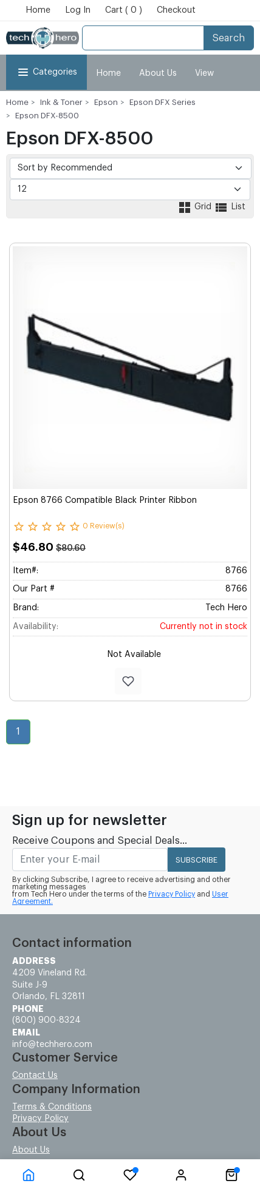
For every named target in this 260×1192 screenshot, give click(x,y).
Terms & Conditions (52, 1107)
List (229, 207)
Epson (106, 102)
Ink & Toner (61, 102)
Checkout (176, 10)
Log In (78, 10)
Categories (46, 72)
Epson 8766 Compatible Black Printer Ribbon (105, 500)
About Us (158, 73)
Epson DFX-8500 (47, 116)
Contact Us (35, 1075)
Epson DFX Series (162, 102)
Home (38, 10)
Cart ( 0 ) (123, 10)
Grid (195, 207)
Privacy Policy (171, 894)
